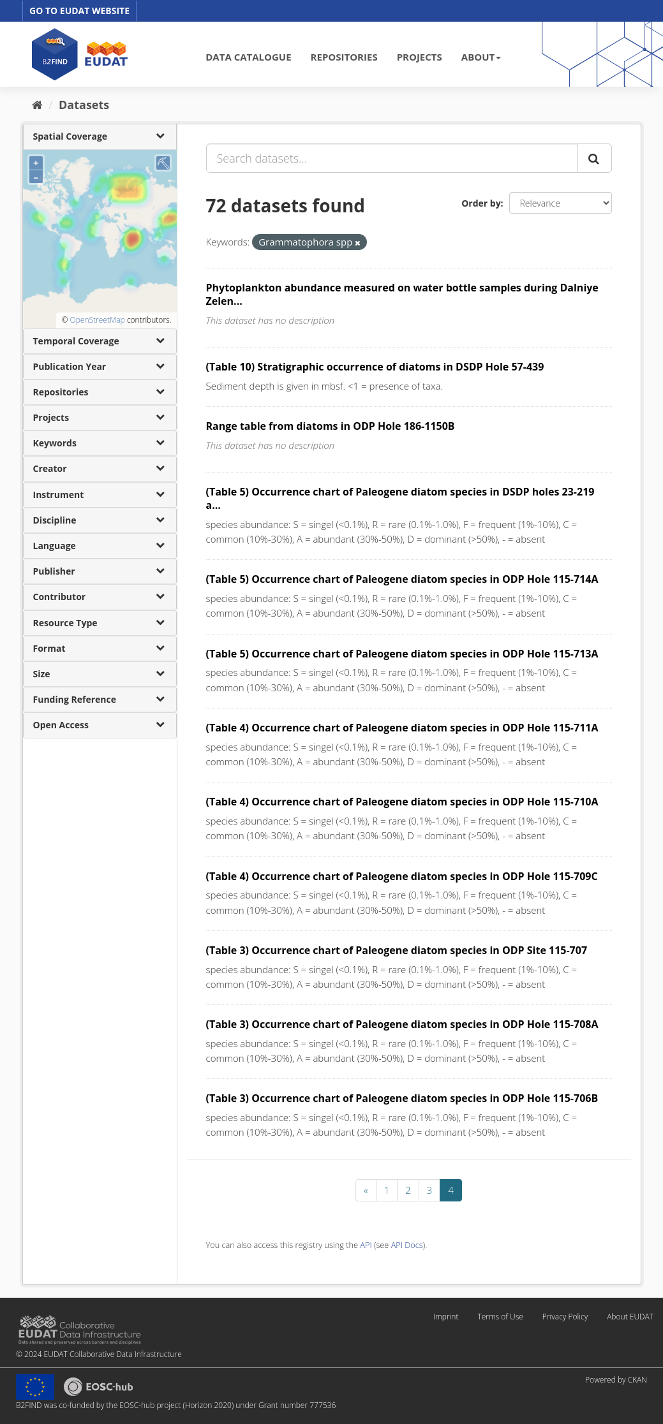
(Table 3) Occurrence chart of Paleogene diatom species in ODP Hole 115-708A (402, 1024)
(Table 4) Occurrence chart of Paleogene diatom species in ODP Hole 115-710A (402, 802)
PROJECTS (419, 56)
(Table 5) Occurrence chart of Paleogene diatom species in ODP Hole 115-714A (402, 579)
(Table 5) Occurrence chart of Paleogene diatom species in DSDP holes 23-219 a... (400, 498)
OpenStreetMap (97, 319)
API (365, 1245)
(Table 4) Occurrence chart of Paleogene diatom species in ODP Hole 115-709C (402, 876)
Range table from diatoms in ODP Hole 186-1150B (330, 426)
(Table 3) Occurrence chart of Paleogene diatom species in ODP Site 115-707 (397, 950)
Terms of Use (500, 1316)
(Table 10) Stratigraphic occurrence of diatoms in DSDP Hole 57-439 (375, 367)
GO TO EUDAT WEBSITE (79, 10)
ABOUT (481, 56)
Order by (480, 203)
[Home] (37, 104)
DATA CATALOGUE (248, 56)
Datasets (84, 104)
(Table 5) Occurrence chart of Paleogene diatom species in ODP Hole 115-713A (402, 654)
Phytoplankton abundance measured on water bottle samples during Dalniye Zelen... (402, 294)
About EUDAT (630, 1316)
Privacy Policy (565, 1316)
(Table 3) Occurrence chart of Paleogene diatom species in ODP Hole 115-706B (402, 1098)
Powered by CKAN (616, 1379)
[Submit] (594, 158)
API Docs (407, 1245)
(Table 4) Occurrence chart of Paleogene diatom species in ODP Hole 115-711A (402, 728)
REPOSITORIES (344, 56)
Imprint (445, 1316)
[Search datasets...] (392, 158)
